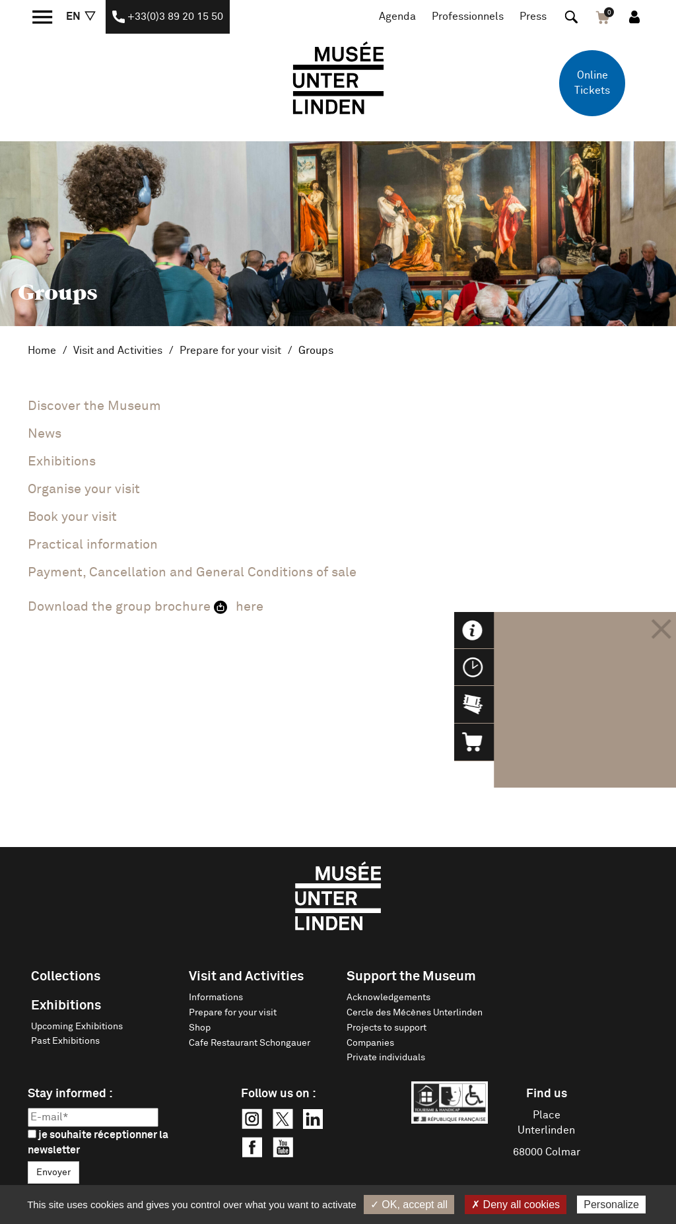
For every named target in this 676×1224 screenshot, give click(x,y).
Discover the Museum (94, 406)
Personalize (611, 1204)
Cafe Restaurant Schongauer (249, 1043)
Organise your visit (84, 489)
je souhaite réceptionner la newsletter (98, 1142)
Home (42, 350)
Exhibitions (66, 1005)
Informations (216, 997)
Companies (370, 1043)
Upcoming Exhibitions (77, 1026)
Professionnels (468, 16)
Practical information (93, 544)
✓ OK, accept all (409, 1204)
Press (533, 16)
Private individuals (386, 1057)
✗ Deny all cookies (515, 1204)
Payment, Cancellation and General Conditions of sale (192, 572)
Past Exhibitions (65, 1041)
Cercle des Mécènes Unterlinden (415, 1012)
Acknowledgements (388, 997)
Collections (65, 976)
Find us (546, 1094)
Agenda (397, 16)
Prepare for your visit (230, 350)
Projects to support (386, 1028)
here (249, 606)
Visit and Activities (117, 350)
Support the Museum (411, 976)
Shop (200, 1028)
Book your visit (72, 517)
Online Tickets (592, 83)
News (44, 433)
